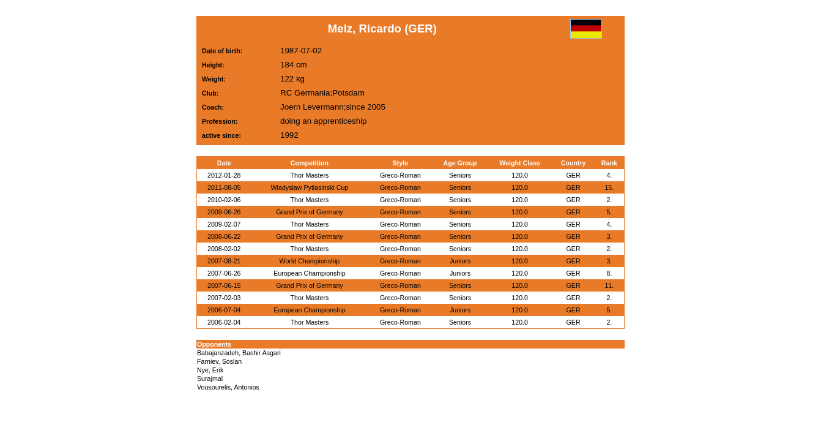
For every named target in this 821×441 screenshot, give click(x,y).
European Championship (309, 273)
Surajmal (210, 378)
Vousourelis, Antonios (228, 387)
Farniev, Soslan (219, 361)
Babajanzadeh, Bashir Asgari (239, 352)
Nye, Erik (210, 370)
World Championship (310, 261)
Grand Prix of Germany (309, 212)
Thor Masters (310, 175)
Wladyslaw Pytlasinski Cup (310, 187)
